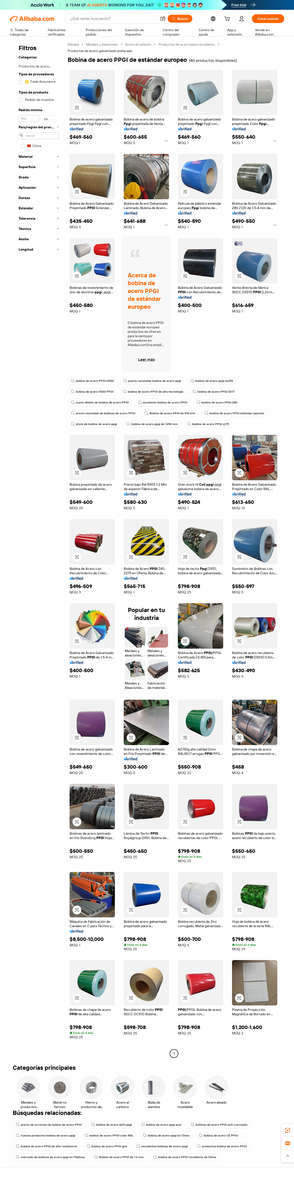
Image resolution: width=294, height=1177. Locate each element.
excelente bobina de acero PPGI (162, 402)
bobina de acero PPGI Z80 (216, 402)
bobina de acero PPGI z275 (208, 424)
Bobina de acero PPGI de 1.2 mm (119, 1157)
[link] (287, 1130)
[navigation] (37, 549)
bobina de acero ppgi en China (166, 1135)
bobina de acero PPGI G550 (92, 381)
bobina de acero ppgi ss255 (211, 381)
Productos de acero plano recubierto (187, 44)
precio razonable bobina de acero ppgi (152, 381)
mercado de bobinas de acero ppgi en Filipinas (50, 1157)
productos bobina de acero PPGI (222, 1146)
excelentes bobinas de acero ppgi (162, 1146)
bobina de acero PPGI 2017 (213, 392)
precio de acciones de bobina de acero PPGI (49, 1125)
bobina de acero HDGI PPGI (92, 392)
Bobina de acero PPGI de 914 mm (170, 413)
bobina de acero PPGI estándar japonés (234, 413)
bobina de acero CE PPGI (218, 1135)
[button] (163, 19)
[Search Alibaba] (113, 18)
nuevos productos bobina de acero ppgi (45, 1135)
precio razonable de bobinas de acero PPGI (103, 413)
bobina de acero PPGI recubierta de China (184, 1157)
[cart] (228, 19)
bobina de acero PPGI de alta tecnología (153, 392)
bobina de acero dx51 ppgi (111, 1125)
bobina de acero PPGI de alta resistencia (46, 1146)
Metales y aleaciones (102, 44)
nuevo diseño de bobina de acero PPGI (100, 402)
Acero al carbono (138, 44)
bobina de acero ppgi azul (161, 1125)
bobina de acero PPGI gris (106, 1146)
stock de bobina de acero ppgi (94, 424)
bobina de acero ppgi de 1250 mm (152, 424)
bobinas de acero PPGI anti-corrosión (219, 1125)
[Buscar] (180, 19)
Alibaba (73, 44)
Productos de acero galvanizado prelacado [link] (100, 51)
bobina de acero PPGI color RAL (109, 1135)
